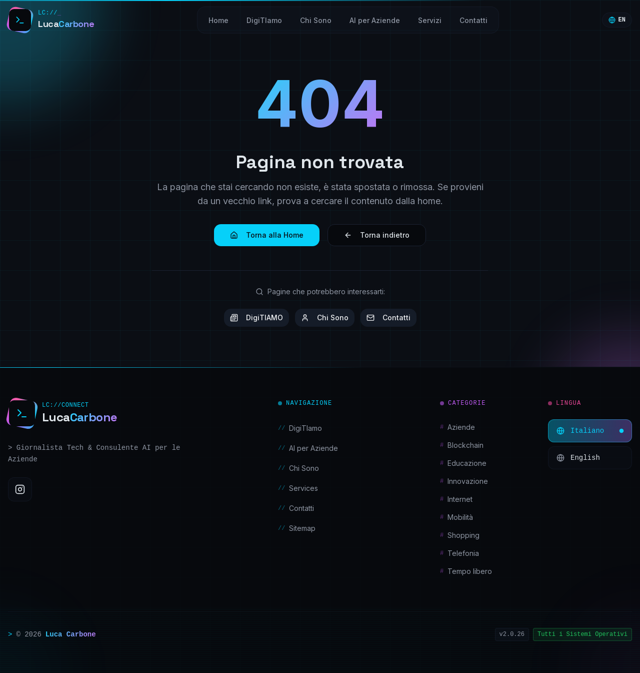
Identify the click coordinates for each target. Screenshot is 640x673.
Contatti (388, 317)
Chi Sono (324, 317)
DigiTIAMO (256, 317)
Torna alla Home (267, 235)
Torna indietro (377, 235)
